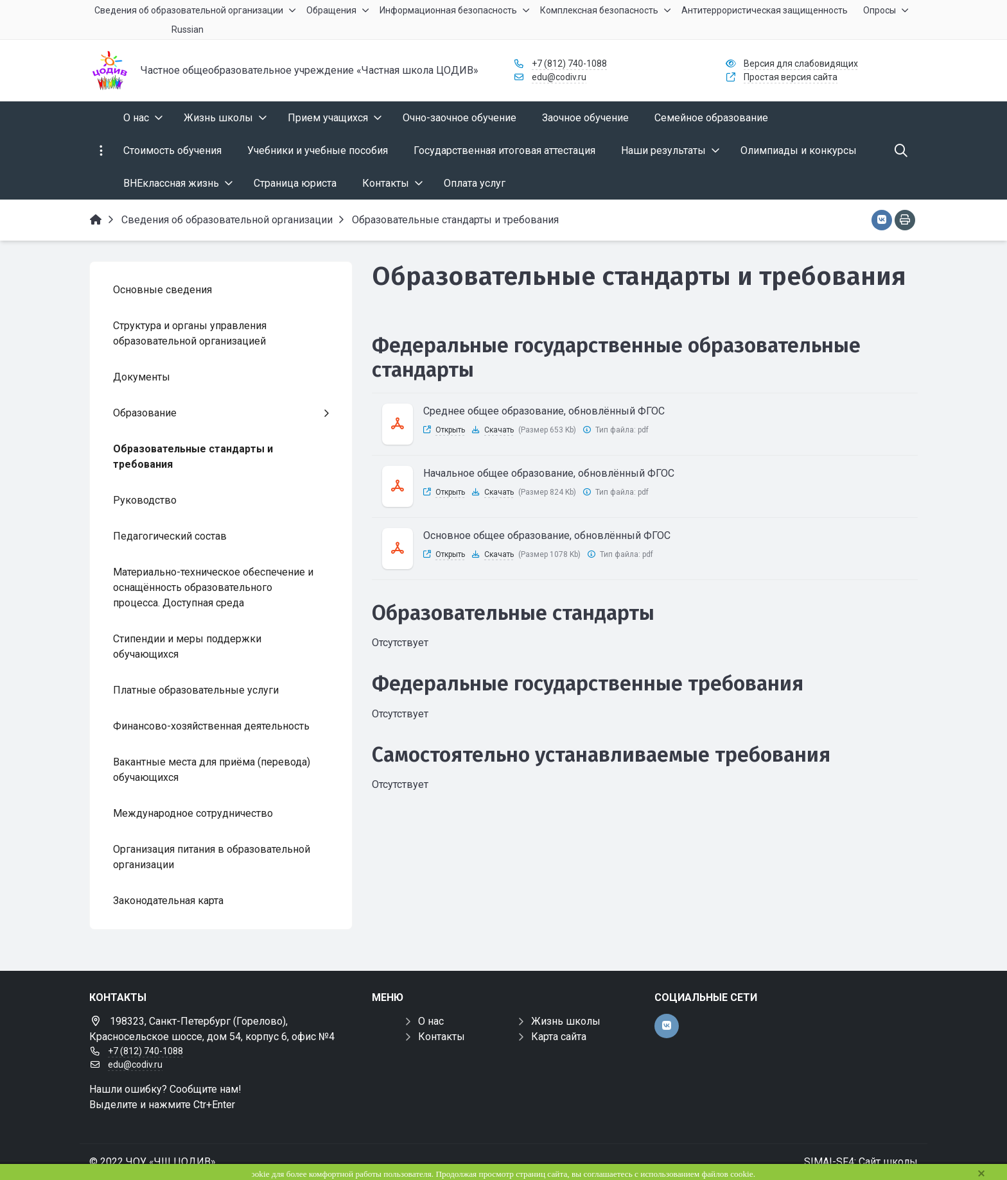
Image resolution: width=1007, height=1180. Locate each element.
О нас (431, 1021)
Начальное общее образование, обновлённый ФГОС (548, 473)
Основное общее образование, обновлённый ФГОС (546, 535)
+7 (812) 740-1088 (569, 63)
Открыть (450, 429)
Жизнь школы (565, 1021)
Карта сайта (558, 1036)
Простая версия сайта (790, 77)
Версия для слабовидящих (801, 63)
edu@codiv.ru (559, 77)
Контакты (441, 1036)
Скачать (499, 429)
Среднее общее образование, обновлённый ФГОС (544, 411)
